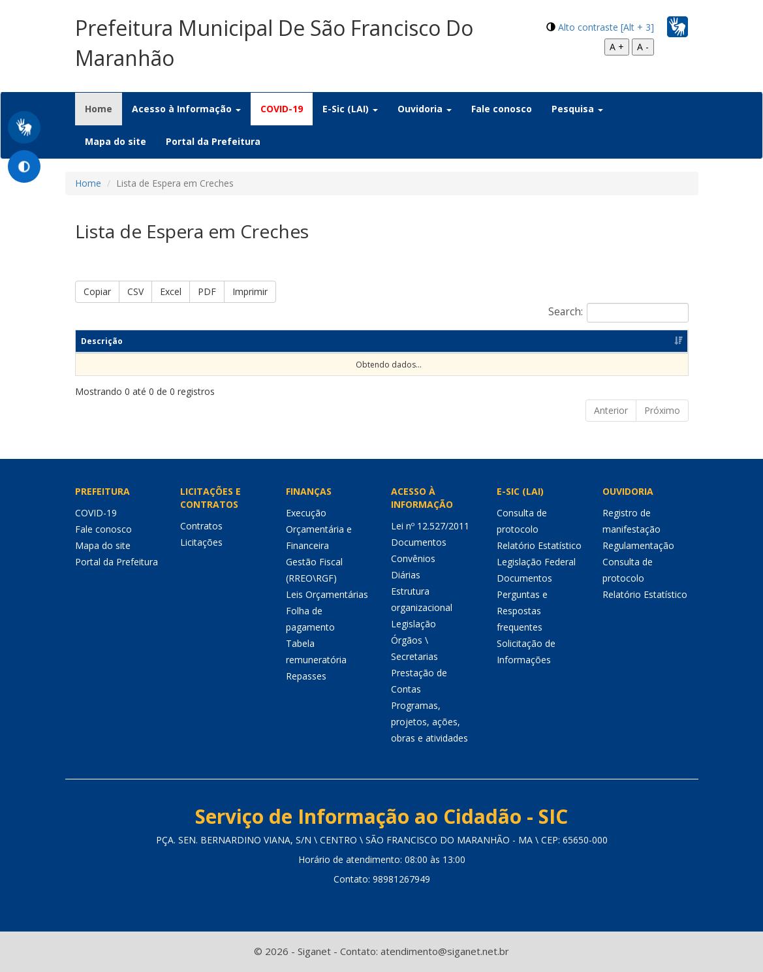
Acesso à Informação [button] (186, 108)
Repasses (306, 676)
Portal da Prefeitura (213, 141)
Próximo (662, 410)
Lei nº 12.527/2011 (430, 526)
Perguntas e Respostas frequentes (522, 610)
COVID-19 (281, 108)
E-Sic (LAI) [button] (350, 108)
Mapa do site (115, 141)
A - (643, 46)
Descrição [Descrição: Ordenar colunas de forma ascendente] (102, 341)
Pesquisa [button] (577, 108)
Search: (618, 312)
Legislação (413, 624)
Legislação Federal (536, 562)
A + (617, 46)
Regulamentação (638, 545)
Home (103, 108)
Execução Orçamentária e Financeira (319, 529)
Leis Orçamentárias (327, 594)
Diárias (405, 575)
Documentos (418, 542)
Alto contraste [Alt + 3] (606, 27)
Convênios (413, 558)
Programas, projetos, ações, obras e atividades (429, 721)
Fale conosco (501, 108)
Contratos (201, 526)
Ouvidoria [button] (424, 108)
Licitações (201, 542)
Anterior (611, 410)
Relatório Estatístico (539, 545)
